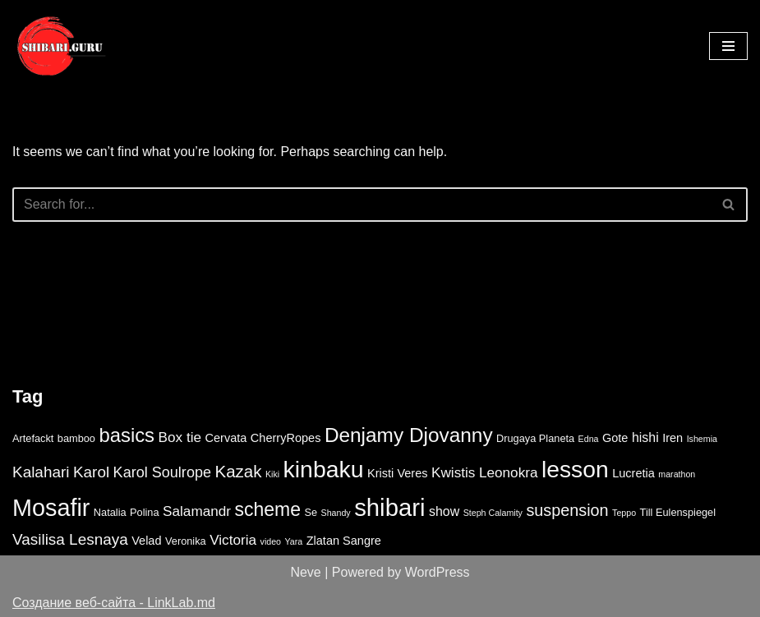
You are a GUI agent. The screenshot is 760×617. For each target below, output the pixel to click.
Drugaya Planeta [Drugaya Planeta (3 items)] (535, 438)
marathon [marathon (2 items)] (676, 474)
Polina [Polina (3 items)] (144, 512)
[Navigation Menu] (728, 46)
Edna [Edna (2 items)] (588, 439)
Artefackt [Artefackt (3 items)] (32, 438)
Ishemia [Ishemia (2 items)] (702, 439)
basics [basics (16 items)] (126, 435)
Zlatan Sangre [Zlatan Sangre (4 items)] (343, 540)
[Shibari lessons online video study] (61, 46)
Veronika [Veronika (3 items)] (185, 541)
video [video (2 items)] (270, 541)
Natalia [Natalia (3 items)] (110, 512)
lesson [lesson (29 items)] (575, 469)
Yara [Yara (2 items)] (293, 541)
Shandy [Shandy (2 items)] (336, 513)
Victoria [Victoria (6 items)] (233, 540)
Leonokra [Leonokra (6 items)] (508, 472)
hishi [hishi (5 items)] (645, 437)
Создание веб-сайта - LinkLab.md (113, 603)
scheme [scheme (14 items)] (268, 509)
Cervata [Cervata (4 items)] (225, 437)
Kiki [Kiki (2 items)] (272, 474)
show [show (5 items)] (444, 511)
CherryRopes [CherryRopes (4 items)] (286, 437)
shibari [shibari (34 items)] (389, 507)
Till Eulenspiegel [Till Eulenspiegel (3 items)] (678, 512)
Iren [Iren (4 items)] (672, 437)
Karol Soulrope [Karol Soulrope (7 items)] (162, 472)
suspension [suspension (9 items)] (567, 510)
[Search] (361, 204)
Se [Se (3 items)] (310, 512)
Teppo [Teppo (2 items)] (624, 513)
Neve (305, 572)
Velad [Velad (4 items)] (146, 540)
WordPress (437, 572)
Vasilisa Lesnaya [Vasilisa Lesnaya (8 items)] (70, 539)
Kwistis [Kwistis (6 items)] (453, 472)
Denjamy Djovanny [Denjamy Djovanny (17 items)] (409, 435)
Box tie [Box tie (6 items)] (180, 437)
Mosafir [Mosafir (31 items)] (51, 508)
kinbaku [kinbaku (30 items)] (323, 469)
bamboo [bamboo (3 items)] (76, 438)
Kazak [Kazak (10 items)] (237, 471)
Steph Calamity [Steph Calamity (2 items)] (493, 513)
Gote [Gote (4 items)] (615, 437)
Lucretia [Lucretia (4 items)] (633, 473)
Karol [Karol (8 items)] (91, 472)
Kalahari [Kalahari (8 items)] (40, 472)
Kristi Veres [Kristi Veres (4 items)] (397, 473)
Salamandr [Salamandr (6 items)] (197, 511)
